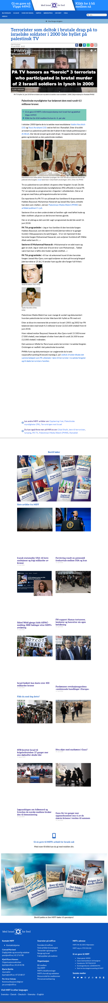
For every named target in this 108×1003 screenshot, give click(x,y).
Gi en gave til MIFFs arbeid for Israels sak (54, 842)
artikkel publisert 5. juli (32, 208)
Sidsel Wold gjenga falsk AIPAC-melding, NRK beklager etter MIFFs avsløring (34, 625)
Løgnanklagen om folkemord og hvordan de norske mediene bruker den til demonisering (34, 812)
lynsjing (27, 432)
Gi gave (16, 13)
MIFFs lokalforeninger (46, 971)
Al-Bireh (25, 134)
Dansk (13, 994)
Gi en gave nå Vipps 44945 (21, 5)
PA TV (35, 432)
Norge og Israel (43, 953)
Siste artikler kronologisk (47, 948)
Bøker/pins (48, 13)
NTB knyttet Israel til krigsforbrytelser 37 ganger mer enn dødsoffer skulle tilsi (32, 752)
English (40, 994)
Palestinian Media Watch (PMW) (63, 205)
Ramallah (73, 432)
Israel (39, 180)
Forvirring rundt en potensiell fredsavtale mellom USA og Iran (71, 559)
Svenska (5, 994)
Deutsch (22, 994)
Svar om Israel (27, 13)
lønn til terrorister (77, 429)
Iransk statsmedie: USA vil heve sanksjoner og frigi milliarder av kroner (32, 560)
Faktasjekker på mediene (47, 956)
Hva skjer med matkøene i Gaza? (72, 749)
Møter (38, 13)
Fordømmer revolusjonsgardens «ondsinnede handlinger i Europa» (72, 687)
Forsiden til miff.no (45, 945)
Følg (66, 13)
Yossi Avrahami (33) (37, 127)
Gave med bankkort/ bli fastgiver (88, 961)
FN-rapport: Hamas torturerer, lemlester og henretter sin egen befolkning (71, 622)
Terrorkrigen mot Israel (51, 424)
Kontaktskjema (13, 945)
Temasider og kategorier (47, 950)
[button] (80, 45)
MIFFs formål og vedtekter (48, 973)
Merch (4, 16)
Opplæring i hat (56, 421)
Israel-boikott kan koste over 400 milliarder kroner (33, 684)
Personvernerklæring (46, 979)
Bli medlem (6, 13)
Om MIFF (58, 13)
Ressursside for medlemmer (48, 976)
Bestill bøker (54, 452)
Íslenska (31, 994)
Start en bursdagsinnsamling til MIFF (90, 968)
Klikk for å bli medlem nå (85, 5)
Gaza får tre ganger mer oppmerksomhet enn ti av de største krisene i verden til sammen (73, 816)
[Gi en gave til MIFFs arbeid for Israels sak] (54, 835)
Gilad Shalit (63, 429)
